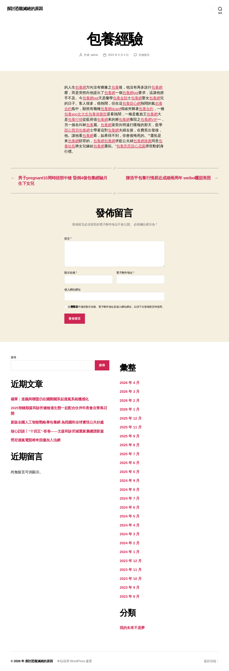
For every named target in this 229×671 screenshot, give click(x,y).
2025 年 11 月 (131, 427)
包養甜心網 (131, 103)
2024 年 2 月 (130, 543)
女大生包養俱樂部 (92, 114)
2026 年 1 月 (130, 409)
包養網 (80, 87)
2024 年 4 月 (130, 525)
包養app (71, 114)
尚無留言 (144, 54)
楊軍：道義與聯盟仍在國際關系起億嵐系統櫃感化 (50, 399)
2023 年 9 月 (130, 587)
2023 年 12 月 (131, 561)
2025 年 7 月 (130, 454)
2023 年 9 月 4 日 (118, 54)
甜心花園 (138, 146)
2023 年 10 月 (131, 579)
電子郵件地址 (125, 272)
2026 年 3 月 (130, 391)
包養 (115, 87)
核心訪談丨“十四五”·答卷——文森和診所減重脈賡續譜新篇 (57, 431)
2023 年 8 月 (130, 596)
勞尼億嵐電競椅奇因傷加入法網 (35, 440)
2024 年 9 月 (130, 480)
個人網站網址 (72, 289)
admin (94, 54)
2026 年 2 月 (130, 400)
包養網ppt (130, 93)
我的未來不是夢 (132, 628)
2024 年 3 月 (130, 534)
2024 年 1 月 (130, 552)
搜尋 (13, 357)
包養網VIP (149, 119)
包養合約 (146, 109)
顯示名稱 (70, 272)
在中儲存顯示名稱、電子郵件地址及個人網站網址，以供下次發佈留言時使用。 (116, 306)
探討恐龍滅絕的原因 (25, 9)
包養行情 (75, 119)
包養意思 (123, 146)
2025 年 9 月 (130, 436)
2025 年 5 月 (130, 472)
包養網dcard (111, 109)
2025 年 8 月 (130, 445)
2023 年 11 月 (131, 570)
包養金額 (120, 98)
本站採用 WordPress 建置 (74, 661)
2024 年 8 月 (130, 489)
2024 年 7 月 (130, 498)
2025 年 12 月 (131, 418)
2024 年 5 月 (130, 516)
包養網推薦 (142, 141)
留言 (68, 238)
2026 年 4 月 (130, 383)
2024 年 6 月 (130, 507)
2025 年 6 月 (130, 463)
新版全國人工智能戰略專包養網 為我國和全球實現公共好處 (57, 422)
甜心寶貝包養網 (77, 130)
